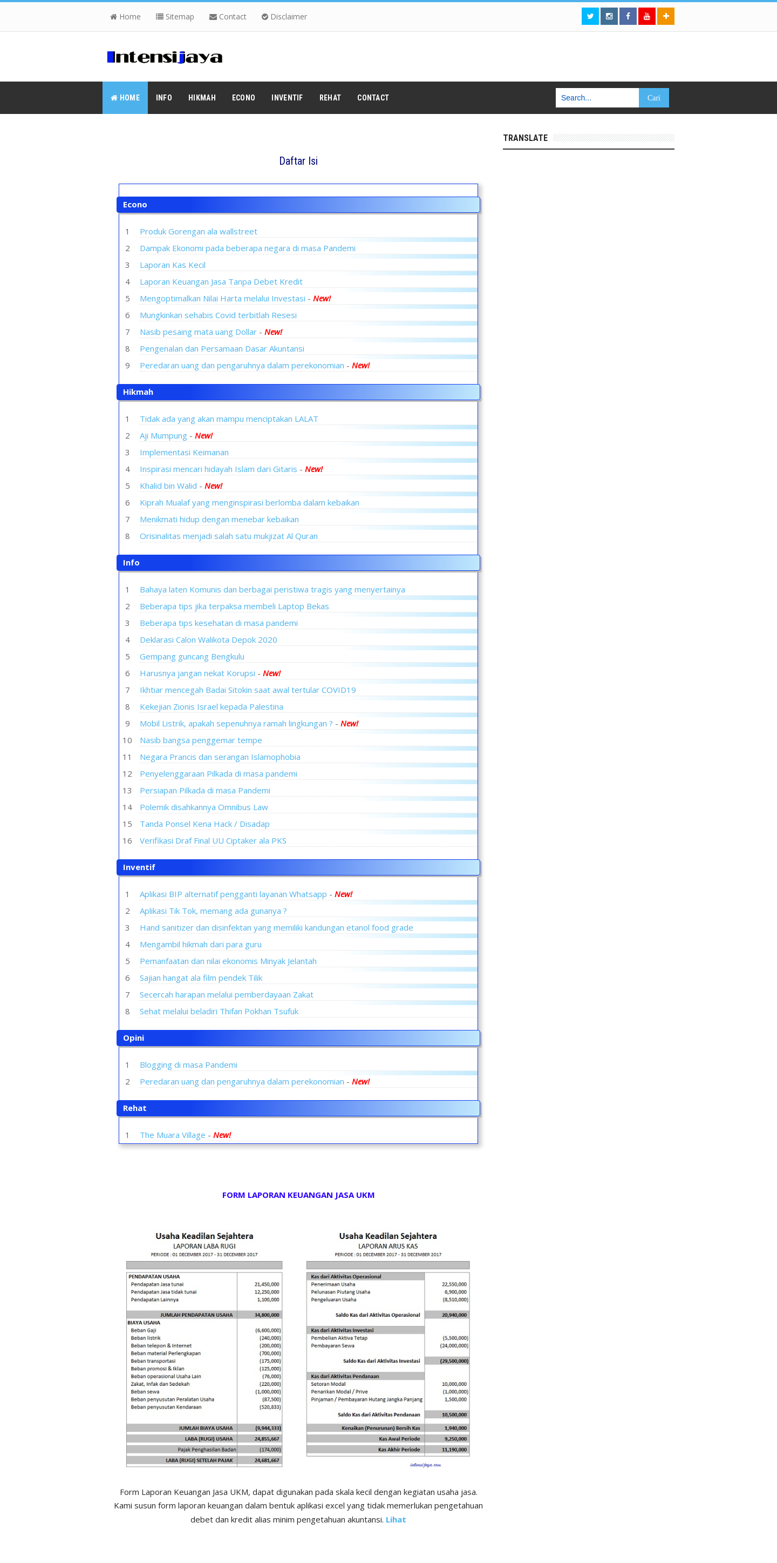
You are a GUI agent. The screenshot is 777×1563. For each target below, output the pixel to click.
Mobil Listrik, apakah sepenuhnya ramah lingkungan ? (236, 723)
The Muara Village (173, 1134)
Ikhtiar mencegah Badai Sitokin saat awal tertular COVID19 (248, 689)
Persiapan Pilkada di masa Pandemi (205, 790)
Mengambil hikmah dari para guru (201, 944)
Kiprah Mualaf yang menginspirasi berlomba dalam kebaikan (249, 502)
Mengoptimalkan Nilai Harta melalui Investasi (222, 298)
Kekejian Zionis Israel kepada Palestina (211, 706)
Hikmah (138, 391)
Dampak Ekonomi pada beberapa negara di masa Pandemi (248, 247)
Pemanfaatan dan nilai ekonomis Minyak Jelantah (228, 960)
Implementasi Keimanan (184, 452)
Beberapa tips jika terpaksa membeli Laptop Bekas (234, 606)
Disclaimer (284, 16)
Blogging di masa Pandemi (188, 1064)
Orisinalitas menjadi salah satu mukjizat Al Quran (229, 535)
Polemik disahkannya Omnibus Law (204, 806)
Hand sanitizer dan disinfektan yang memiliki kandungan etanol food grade (276, 927)
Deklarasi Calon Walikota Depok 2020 (208, 639)
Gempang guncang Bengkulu (192, 656)
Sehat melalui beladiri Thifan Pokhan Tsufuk (219, 1011)
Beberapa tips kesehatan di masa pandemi (219, 622)
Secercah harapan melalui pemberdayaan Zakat (226, 994)
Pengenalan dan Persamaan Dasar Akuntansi (222, 348)
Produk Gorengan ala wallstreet (198, 231)
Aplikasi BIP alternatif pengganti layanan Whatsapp (233, 893)
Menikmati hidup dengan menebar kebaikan (219, 519)
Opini (133, 1037)
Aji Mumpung (163, 435)
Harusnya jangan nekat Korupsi (197, 673)
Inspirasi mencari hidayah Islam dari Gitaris (218, 468)
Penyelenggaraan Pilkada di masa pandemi (218, 773)
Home (125, 16)
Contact (228, 16)
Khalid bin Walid (168, 485)
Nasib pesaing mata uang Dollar (198, 331)
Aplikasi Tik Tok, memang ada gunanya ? (213, 910)
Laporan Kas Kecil (173, 264)
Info (131, 562)
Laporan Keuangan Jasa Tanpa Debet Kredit (221, 281)
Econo (135, 204)
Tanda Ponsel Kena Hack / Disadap (205, 823)
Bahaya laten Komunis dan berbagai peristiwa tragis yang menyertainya (272, 589)
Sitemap (175, 16)
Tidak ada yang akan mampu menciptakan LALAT (229, 418)
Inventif (139, 866)
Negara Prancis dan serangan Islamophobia (220, 756)
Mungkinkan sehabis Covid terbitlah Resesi (218, 314)
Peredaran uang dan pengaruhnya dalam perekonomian (243, 365)
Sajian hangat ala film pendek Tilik (201, 977)
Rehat (135, 1107)
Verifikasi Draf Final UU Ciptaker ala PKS (213, 840)
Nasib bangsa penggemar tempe (201, 740)
